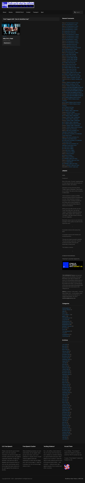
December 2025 (66, 354)
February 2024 (65, 384)
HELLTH (4, 36)
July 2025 (64, 362)
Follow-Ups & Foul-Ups (70, 51)
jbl (62, 24)
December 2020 (66, 429)
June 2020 (64, 438)
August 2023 (65, 394)
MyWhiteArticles (66, 321)
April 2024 (64, 381)
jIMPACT (64, 316)
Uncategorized (65, 334)
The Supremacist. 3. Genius (71, 27)
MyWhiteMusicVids (66, 323)
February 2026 (65, 351)
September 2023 (66, 392)
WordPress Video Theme (71, 478)
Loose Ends (65, 319)
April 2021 (64, 422)
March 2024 (65, 382)
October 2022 (65, 407)
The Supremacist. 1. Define (71, 49)
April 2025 (64, 364)
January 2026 (65, 352)
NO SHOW (64, 327)
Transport (35, 12)
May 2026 (64, 346)
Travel (63, 332)
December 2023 (66, 387)
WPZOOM (80, 478)
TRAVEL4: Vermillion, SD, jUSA (73, 77)
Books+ (11, 12)
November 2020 (66, 430)
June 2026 (64, 344)
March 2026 (65, 349)
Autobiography (65, 308)
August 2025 (65, 361)
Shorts (63, 329)
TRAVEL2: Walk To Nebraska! (71, 110)
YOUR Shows (65, 336)
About (4, 12)
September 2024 (66, 374)
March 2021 (64, 424)
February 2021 (65, 425)
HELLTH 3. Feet (8, 38)
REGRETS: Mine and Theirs (71, 158)
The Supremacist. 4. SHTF (72, 41)
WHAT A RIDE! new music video (72, 67)
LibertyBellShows (66, 318)
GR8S (63, 311)
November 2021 (65, 414)
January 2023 (65, 404)
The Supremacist (66, 331)
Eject (42, 12)
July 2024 (64, 376)
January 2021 (65, 427)
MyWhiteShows (65, 324)
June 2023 (64, 397)
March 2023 (65, 402)
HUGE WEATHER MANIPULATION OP (75, 87)
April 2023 (64, 400)
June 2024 (64, 377)
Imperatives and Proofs (70, 31)
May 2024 (64, 379)
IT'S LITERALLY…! (66, 314)
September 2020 (66, 433)
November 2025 (66, 356)
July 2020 (64, 437)
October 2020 (65, 432)
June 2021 (64, 420)
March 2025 (65, 366)
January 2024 (65, 385)
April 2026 (64, 347)
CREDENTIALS (20, 12)
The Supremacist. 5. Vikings (72, 34)
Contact (28, 12)
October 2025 (65, 357)
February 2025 (65, 367)
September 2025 (66, 359)
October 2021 (65, 415)
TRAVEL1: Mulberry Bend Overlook (73, 97)
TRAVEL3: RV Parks (69, 107)
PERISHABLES (70, 161)
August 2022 (65, 410)
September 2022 (66, 409)
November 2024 (66, 372)
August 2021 (65, 419)
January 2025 (65, 369)
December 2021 (65, 412)
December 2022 (66, 405)
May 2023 (64, 399)
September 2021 (66, 417)
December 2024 (66, 371)
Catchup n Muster (66, 309)
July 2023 (64, 395)
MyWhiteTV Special (66, 326)
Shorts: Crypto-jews (73, 166)
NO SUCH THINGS (69, 109)
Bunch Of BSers (70, 153)
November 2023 (66, 389)
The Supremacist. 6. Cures (72, 22)
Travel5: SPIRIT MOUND (70, 54)
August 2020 (65, 435)
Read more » (7, 43)
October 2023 (65, 391)
